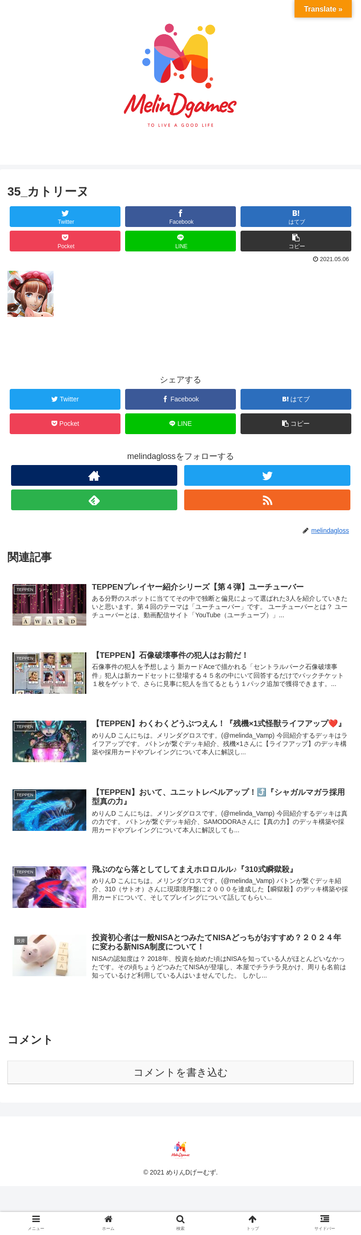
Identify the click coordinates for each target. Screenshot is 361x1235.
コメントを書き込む (180, 1072)
